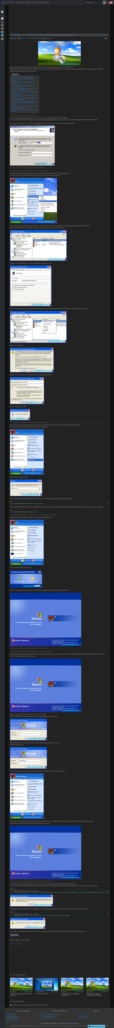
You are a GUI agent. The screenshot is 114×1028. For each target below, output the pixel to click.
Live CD (2, 18)
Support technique (85, 1016)
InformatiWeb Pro (42, 2)
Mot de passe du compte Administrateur (23, 77)
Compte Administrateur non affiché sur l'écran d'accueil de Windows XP (23, 89)
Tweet (19, 943)
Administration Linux (50, 1016)
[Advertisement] (59, 19)
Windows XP (24, 38)
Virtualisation (2, 31)
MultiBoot (2, 21)
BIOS (2, 15)
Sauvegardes (2, 25)
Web (2, 35)
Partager (12, 943)
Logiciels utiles (12, 1014)
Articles (2, 11)
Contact (82, 1018)
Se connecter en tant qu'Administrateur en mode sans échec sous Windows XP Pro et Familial (23, 103)
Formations (21, 2)
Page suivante (14, 935)
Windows (2, 38)
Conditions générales (13, 1018)
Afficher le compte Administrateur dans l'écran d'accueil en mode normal (24, 106)
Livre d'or (82, 1014)
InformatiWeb (8, 2)
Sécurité (2, 28)
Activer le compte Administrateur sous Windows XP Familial (23, 86)
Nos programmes (12, 1016)
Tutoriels (30, 2)
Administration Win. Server (52, 1014)
